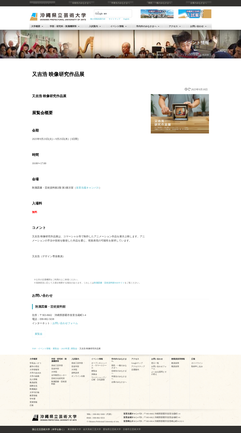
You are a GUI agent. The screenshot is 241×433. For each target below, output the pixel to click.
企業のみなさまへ (198, 3)
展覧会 (160, 55)
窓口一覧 (155, 363)
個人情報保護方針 (98, 19)
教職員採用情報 (178, 359)
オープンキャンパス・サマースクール (135, 55)
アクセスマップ (138, 366)
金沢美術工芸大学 (92, 429)
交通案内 (135, 370)
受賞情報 (33, 402)
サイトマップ (114, 19)
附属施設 (33, 389)
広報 (31, 405)
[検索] (109, 13)
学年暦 (32, 399)
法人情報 (33, 379)
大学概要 (35, 26)
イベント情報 (117, 26)
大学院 (54, 372)
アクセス (173, 26)
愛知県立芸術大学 (112, 429)
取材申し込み (197, 366)
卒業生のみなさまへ (120, 3)
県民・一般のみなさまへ (159, 3)
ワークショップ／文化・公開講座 (192, 55)
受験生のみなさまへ (42, 3)
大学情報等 (34, 370)
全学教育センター (59, 375)
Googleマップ (137, 363)
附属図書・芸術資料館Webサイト (109, 283)
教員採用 (175, 363)
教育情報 (33, 395)
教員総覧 (33, 382)
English (126, 19)
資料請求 (75, 373)
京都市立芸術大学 (132, 429)
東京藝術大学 (74, 429)
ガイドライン (197, 363)
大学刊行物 (34, 392)
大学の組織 (34, 376)
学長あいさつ (35, 363)
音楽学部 (55, 369)
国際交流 (33, 386)
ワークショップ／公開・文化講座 (99, 378)
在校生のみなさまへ (81, 3)
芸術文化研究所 (58, 378)
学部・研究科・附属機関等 (63, 26)
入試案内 (93, 26)
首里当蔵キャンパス (87, 187)
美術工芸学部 (57, 365)
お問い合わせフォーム (65, 323)
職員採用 (175, 366)
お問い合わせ (197, 26)
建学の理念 (34, 366)
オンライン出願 (78, 376)
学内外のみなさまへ (146, 26)
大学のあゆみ (35, 373)
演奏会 (169, 55)
